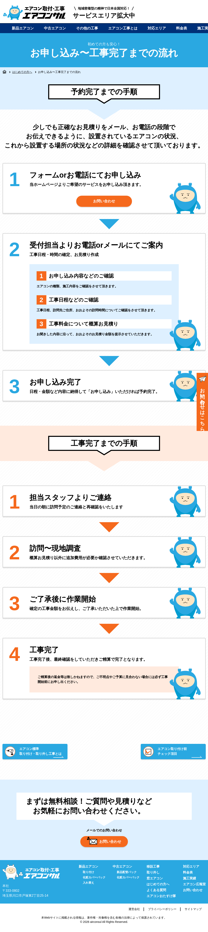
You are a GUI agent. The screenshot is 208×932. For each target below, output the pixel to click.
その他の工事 (87, 28)
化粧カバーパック (94, 881)
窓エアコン (155, 882)
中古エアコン (55, 28)
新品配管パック (127, 876)
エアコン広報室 (194, 888)
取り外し (153, 876)
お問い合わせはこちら (202, 402)
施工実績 (189, 882)
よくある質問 (156, 894)
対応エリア (157, 28)
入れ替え (88, 886)
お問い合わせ (104, 202)
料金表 (181, 28)
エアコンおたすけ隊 (161, 900)
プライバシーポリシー (162, 913)
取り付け (88, 876)
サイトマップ (193, 913)
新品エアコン (23, 28)
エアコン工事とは (122, 28)
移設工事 (153, 870)
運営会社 (134, 913)
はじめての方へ (22, 72)
